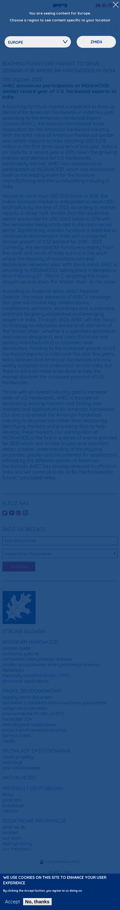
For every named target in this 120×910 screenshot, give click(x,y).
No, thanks (37, 902)
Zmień (96, 41)
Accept (12, 902)
